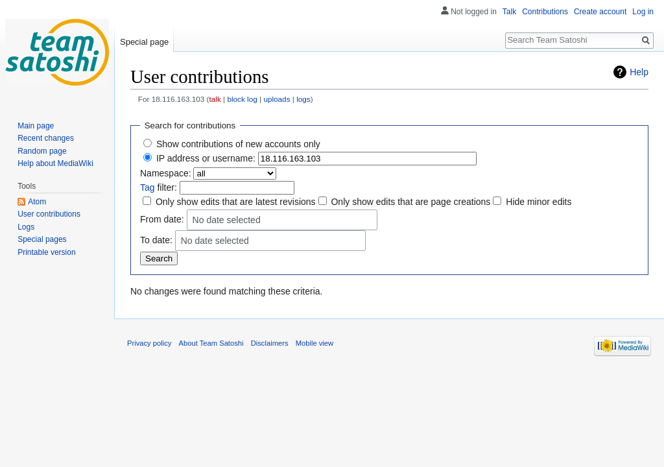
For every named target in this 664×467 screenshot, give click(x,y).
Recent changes (46, 138)
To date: (156, 239)
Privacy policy (149, 343)
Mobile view (314, 343)
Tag (147, 187)
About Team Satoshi (211, 343)
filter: (158, 187)
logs (303, 99)
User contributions (49, 214)
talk (215, 99)
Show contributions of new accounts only (238, 144)
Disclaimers (270, 343)
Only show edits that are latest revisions (236, 202)
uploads (276, 99)
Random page (42, 151)
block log (242, 99)
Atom (37, 201)
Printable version (46, 252)
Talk (509, 11)
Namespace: (165, 173)
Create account (600, 11)
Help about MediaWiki (55, 163)
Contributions (545, 11)
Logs (26, 227)
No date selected (227, 220)
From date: (162, 218)
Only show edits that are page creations (410, 202)
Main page (36, 125)
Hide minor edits (538, 202)
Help (639, 72)
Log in (643, 11)
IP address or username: (205, 158)
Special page (144, 42)
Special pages (42, 239)
